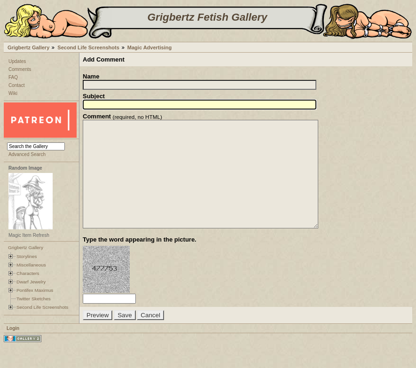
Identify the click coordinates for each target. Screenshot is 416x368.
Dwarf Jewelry (31, 281)
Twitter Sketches (33, 298)
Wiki (12, 93)
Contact (16, 85)
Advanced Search (27, 154)
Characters (27, 273)
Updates (17, 61)
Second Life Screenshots (88, 47)
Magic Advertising (149, 47)
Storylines (26, 256)
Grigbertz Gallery (28, 47)
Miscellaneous (31, 264)
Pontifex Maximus (34, 290)
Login (13, 349)
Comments (19, 69)
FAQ (13, 77)
